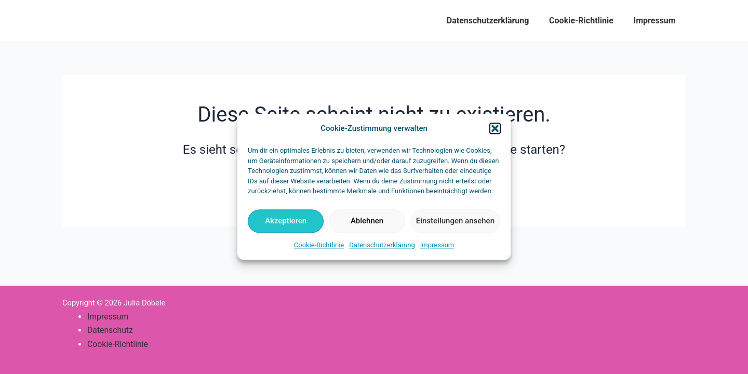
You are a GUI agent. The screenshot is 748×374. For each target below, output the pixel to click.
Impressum (437, 245)
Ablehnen (367, 221)
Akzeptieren (285, 221)
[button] (495, 129)
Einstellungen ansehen (455, 221)
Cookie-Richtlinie (319, 245)
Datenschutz (110, 330)
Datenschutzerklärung (382, 245)
